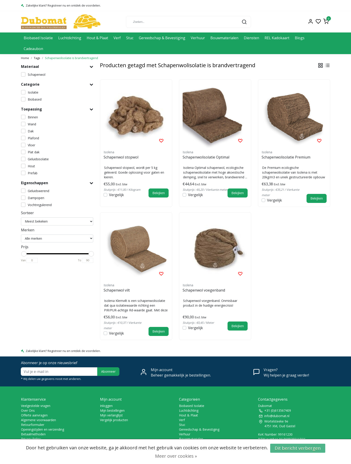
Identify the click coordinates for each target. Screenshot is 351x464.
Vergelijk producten (114, 420)
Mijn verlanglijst (111, 415)
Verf (117, 37)
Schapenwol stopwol (121, 157)
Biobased (35, 99)
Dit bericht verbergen (298, 448)
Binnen (33, 117)
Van (23, 260)
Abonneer (108, 371)
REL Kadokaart (277, 37)
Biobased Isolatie (38, 37)
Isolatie (33, 92)
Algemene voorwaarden (38, 420)
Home (25, 58)
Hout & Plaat (97, 37)
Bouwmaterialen (224, 37)
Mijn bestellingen (112, 410)
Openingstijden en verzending (42, 429)
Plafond (33, 138)
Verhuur (198, 37)
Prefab (32, 173)
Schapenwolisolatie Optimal (206, 157)
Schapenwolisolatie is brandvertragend (71, 58)
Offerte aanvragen (34, 415)
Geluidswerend (38, 191)
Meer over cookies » (176, 456)
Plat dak (34, 152)
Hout (31, 166)
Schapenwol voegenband (204, 290)
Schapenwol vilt (117, 290)
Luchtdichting (69, 37)
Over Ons (28, 410)
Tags (37, 58)
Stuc (129, 37)
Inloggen (106, 406)
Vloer (31, 145)
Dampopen (36, 198)
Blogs (300, 37)
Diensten (251, 37)
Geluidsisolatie (38, 159)
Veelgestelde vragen (35, 406)
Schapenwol (36, 74)
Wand (32, 124)
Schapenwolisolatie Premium (286, 157)
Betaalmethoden (33, 434)
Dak (31, 131)
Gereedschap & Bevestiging (162, 37)
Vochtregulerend (40, 205)
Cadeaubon (33, 48)
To (79, 260)
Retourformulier (32, 425)
